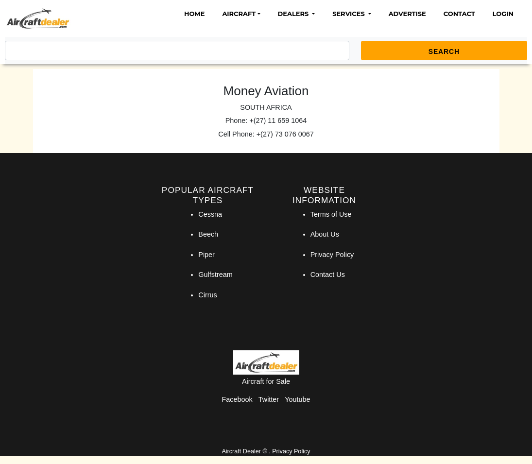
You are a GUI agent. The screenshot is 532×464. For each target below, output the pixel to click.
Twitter (268, 399)
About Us (324, 234)
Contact (459, 13)
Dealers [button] (294, 13)
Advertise (407, 13)
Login (503, 13)
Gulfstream (215, 274)
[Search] (177, 50)
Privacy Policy (332, 254)
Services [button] (349, 13)
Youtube (297, 399)
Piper (206, 254)
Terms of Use (331, 214)
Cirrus (207, 295)
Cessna (210, 214)
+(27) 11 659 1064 (278, 120)
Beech (208, 234)
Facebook (237, 399)
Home (194, 13)
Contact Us (327, 274)
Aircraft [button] (239, 13)
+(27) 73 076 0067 (285, 134)
